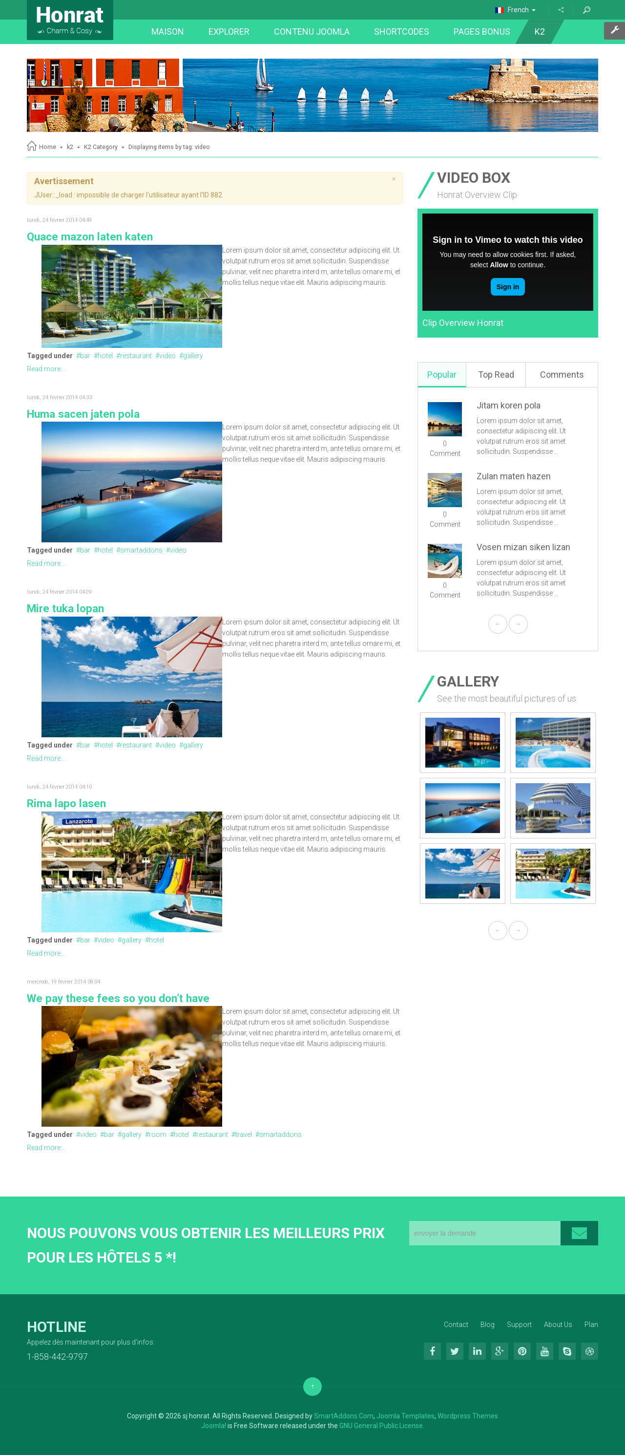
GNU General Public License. (381, 1426)
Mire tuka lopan (65, 608)
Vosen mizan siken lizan (523, 547)
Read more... (46, 369)
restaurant (136, 356)
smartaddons (141, 550)
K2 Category (101, 146)
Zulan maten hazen (514, 476)
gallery (193, 356)
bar (85, 356)
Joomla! (213, 1426)
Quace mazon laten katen (90, 236)
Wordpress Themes (468, 1416)
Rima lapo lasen (66, 803)
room (158, 1134)
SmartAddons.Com (344, 1416)
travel (243, 1134)
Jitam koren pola (509, 405)
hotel (105, 356)
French (515, 10)
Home (47, 146)
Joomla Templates (405, 1416)
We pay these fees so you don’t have (118, 998)
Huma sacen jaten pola (83, 413)
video (167, 356)
